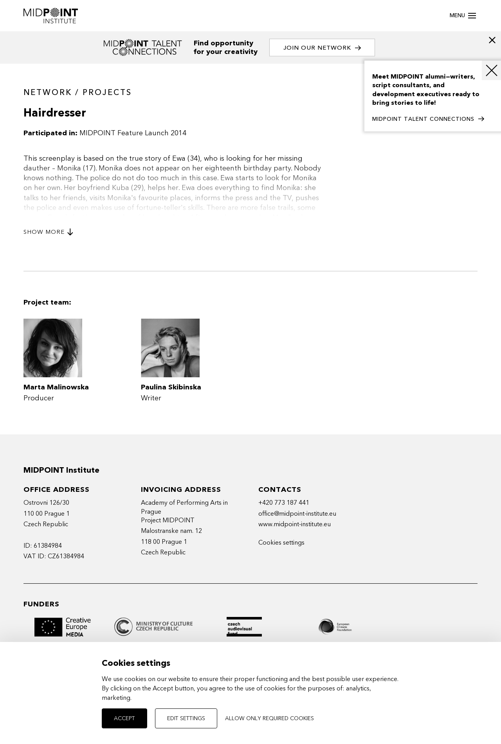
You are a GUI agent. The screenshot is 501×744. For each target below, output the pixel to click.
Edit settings (186, 718)
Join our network (322, 48)
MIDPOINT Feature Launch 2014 (132, 133)
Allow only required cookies (269, 718)
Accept (124, 718)
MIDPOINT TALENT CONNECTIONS (428, 119)
